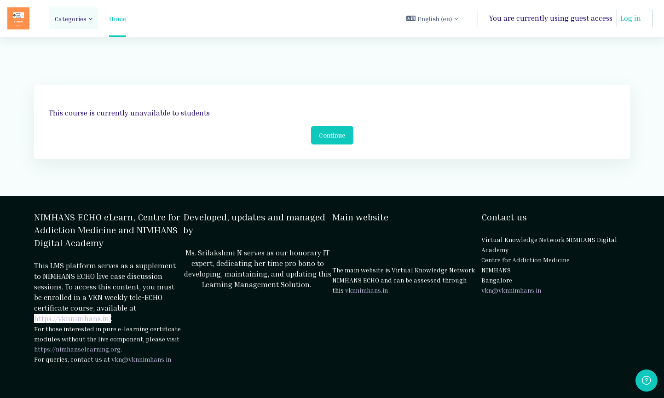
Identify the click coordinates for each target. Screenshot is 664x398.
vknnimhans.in (366, 290)
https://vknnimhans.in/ (72, 318)
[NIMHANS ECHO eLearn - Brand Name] (18, 18)
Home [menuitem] (117, 19)
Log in (630, 18)
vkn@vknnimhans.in (141, 359)
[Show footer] (646, 380)
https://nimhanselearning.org (77, 349)
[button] (432, 18)
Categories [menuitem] (71, 19)
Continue (332, 135)
